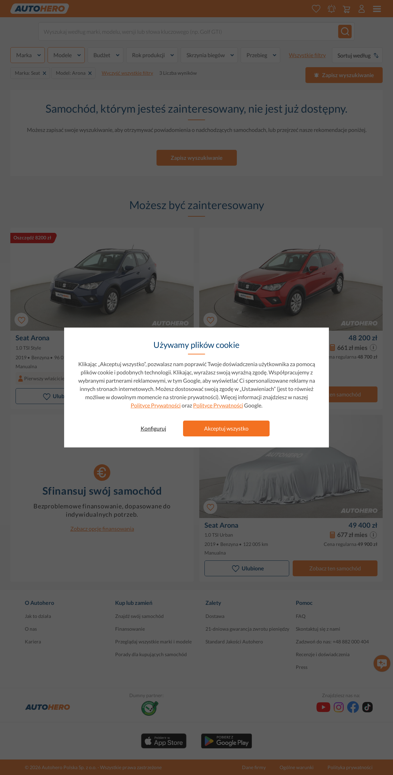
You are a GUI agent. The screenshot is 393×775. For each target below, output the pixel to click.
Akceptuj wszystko (226, 428)
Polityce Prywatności (156, 405)
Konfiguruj (153, 428)
